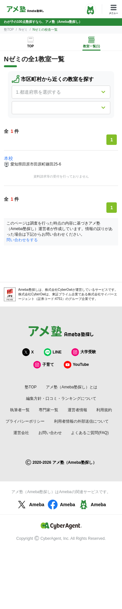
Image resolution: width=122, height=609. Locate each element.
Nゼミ (23, 29)
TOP (30, 46)
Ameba (30, 504)
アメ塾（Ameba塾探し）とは (71, 387)
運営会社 (21, 432)
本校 (8, 158)
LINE (52, 352)
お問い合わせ (50, 432)
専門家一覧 (48, 410)
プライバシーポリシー (25, 421)
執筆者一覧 (20, 410)
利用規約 (104, 410)
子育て (43, 364)
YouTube (76, 364)
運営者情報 (77, 410)
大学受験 (83, 352)
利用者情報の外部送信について (81, 421)
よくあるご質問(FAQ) (90, 432)
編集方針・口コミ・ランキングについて (61, 398)
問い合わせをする (22, 240)
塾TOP (9, 29)
